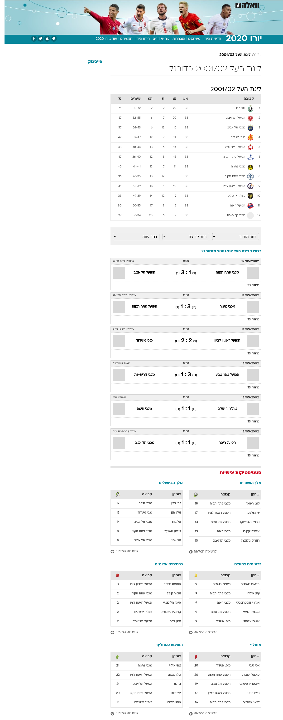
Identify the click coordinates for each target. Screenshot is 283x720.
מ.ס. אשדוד (140, 340)
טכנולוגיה (96, 4)
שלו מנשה (169, 675)
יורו (254, 55)
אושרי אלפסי (247, 621)
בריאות (128, 4)
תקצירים (122, 38)
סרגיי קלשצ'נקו (245, 522)
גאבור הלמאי (247, 612)
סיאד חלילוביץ (167, 603)
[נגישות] (7, 4)
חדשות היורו (207, 38)
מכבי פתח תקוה (222, 272)
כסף (153, 4)
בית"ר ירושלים (223, 409)
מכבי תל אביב (140, 443)
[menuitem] (222, 4)
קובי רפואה (248, 503)
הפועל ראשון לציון (223, 340)
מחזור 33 (249, 285)
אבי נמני (171, 540)
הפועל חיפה (222, 443)
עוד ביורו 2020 (102, 38)
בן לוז (172, 684)
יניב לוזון (171, 693)
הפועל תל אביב (140, 272)
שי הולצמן (248, 513)
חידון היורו (138, 38)
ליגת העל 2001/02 (230, 55)
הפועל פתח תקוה (140, 306)
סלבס (166, 4)
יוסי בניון (171, 503)
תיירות (113, 4)
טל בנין (172, 522)
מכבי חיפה (139, 409)
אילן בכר (170, 621)
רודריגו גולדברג (245, 540)
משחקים (190, 38)
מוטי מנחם (169, 702)
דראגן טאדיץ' (168, 531)
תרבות (179, 4)
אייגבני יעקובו (247, 531)
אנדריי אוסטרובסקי (243, 603)
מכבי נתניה (222, 306)
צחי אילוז (170, 665)
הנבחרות (174, 38)
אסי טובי (250, 665)
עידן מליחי (248, 593)
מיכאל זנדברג (246, 675)
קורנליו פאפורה (166, 612)
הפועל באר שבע (223, 375)
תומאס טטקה (167, 584)
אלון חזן (171, 512)
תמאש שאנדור (245, 584)
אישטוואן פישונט (245, 684)
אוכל (142, 4)
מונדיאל (195, 4)
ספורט (210, 4)
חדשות (225, 4)
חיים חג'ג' (249, 693)
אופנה (81, 4)
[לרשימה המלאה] (220, 551)
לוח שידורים (156, 38)
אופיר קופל (169, 593)
